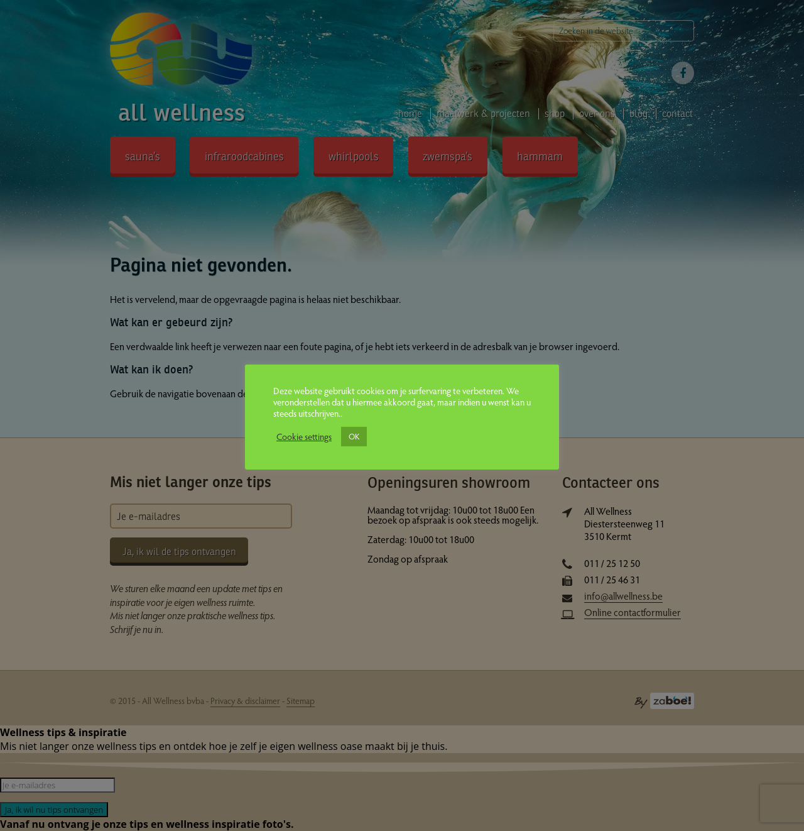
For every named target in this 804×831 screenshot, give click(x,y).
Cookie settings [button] (304, 436)
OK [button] (354, 436)
